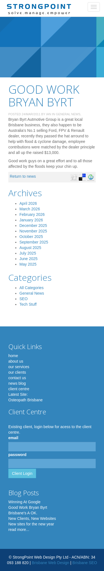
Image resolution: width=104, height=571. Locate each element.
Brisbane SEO (84, 562)
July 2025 (27, 253)
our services (18, 367)
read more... (18, 529)
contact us (17, 378)
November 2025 (33, 231)
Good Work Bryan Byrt (27, 507)
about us (15, 361)
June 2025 (28, 258)
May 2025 (27, 264)
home (13, 355)
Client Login (22, 473)
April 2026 (28, 203)
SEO (23, 299)
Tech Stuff (28, 304)
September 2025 (33, 242)
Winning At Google (24, 502)
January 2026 (31, 220)
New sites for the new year (31, 524)
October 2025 (31, 236)
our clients (17, 372)
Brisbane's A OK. (22, 513)
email (13, 438)
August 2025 (30, 247)
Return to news (23, 176)
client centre (18, 389)
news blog (17, 383)
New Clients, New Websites (32, 518)
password (17, 454)
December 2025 (33, 225)
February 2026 (32, 214)
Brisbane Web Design (50, 562)
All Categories (31, 288)
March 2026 (29, 209)
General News (68, 114)
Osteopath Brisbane (25, 400)
